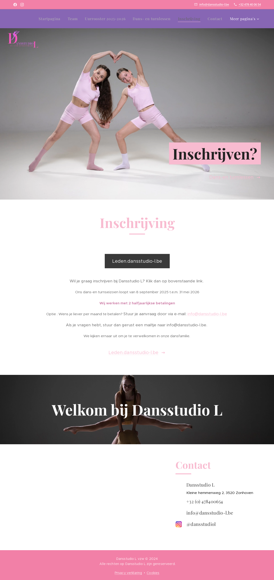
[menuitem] (50, 19)
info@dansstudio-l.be (214, 4)
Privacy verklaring (128, 573)
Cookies (153, 573)
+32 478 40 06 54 (250, 4)
